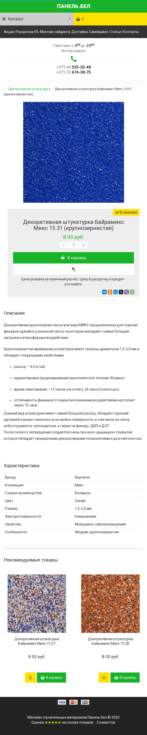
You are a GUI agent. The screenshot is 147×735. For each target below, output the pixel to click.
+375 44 (73, 67)
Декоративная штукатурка (29, 89)
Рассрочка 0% (27, 32)
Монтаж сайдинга (55, 32)
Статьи (115, 32)
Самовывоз (98, 32)
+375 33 (73, 72)
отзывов (86, 722)
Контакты (131, 32)
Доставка (79, 32)
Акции (9, 32)
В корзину (73, 257)
